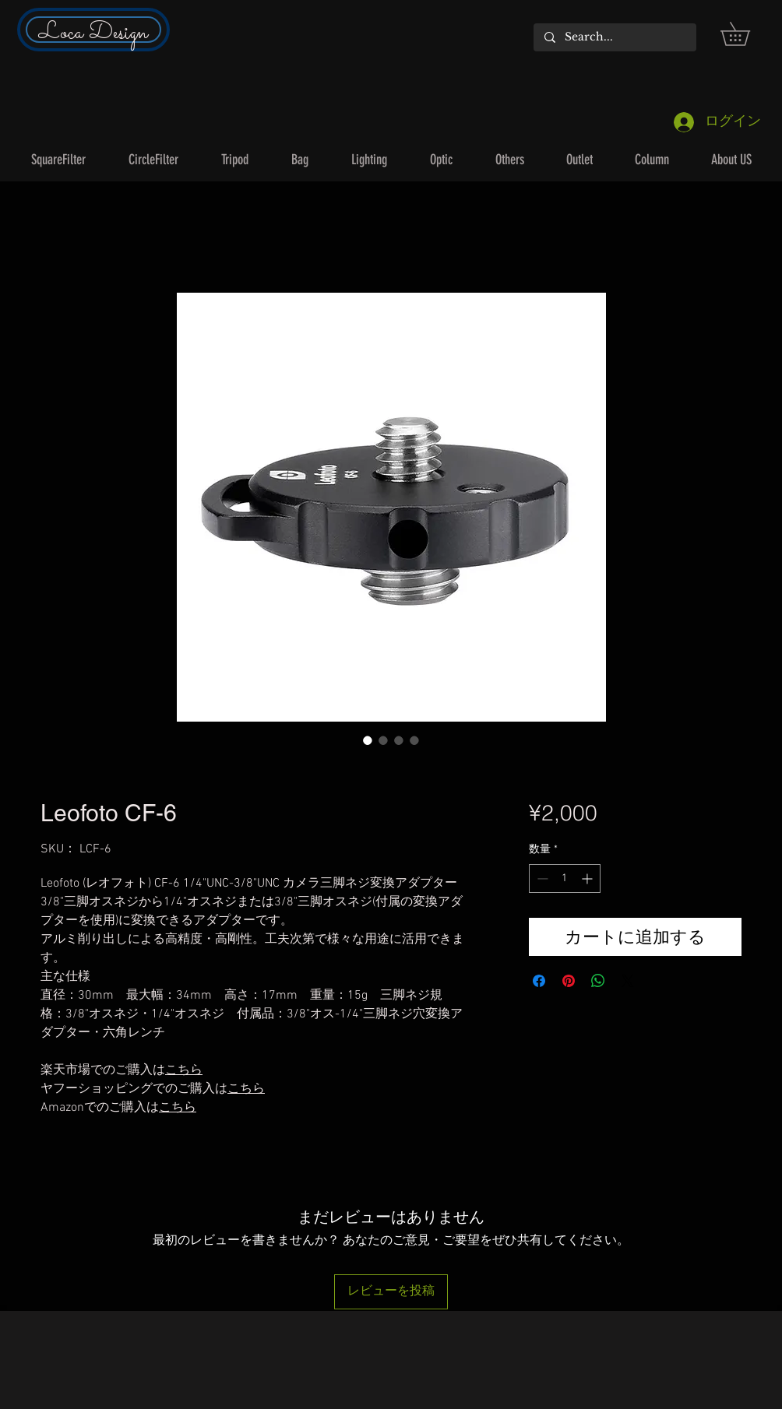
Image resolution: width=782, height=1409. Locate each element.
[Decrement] (541, 878)
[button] (746, 34)
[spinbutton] (565, 878)
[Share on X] (627, 981)
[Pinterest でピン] (568, 981)
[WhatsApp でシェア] (598, 981)
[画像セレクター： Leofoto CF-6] (367, 740)
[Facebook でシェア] (539, 981)
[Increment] (588, 878)
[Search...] (614, 37)
